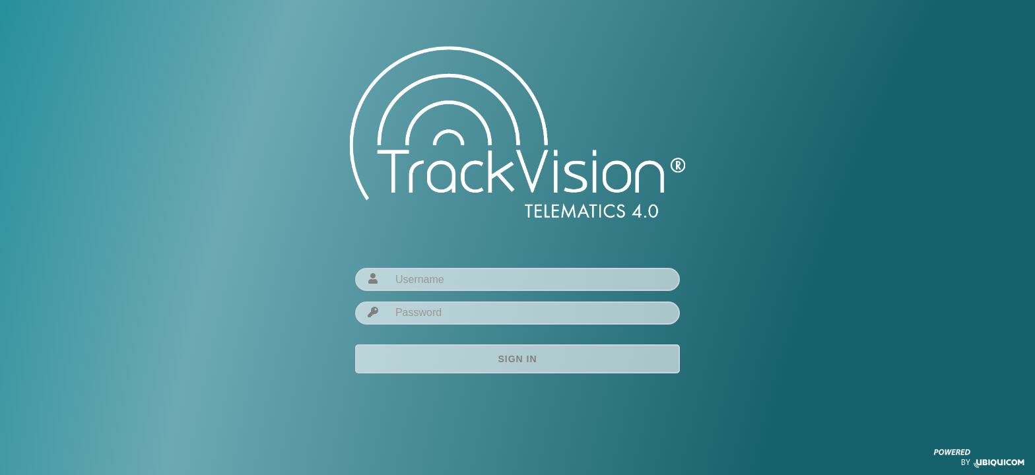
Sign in (517, 359)
